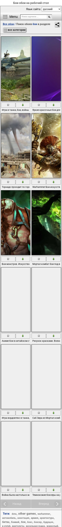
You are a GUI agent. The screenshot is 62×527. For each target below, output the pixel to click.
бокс (29, 522)
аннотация (23, 518)
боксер (38, 522)
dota (14, 514)
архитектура (47, 518)
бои (23, 522)
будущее (48, 522)
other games (27, 513)
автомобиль (9, 518)
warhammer (44, 514)
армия (34, 517)
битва (5, 522)
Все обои (8, 24)
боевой (15, 522)
